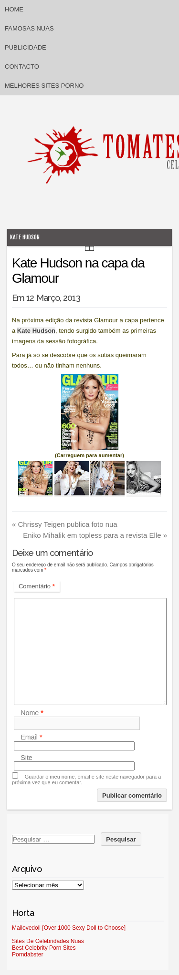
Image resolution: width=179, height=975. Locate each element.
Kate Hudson (25, 237)
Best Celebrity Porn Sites (43, 947)
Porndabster (27, 954)
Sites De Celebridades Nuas (48, 941)
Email (31, 737)
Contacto (22, 66)
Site (26, 757)
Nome (32, 713)
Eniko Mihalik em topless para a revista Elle (95, 535)
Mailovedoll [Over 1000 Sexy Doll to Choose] (69, 927)
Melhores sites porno (44, 85)
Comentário (37, 586)
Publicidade (25, 47)
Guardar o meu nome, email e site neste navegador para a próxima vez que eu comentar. (86, 779)
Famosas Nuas (29, 28)
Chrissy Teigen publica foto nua (64, 524)
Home (14, 9)
